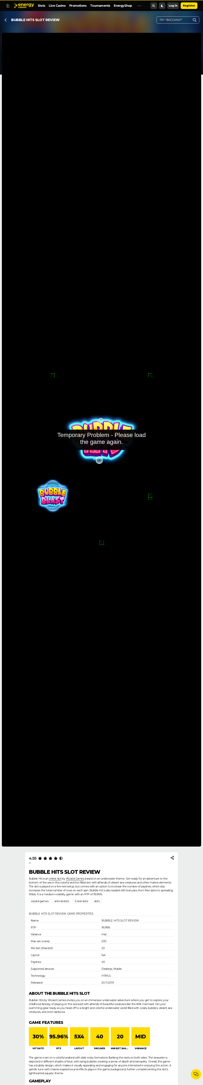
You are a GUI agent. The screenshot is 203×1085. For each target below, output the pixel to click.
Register (189, 5)
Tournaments (100, 5)
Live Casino (57, 5)
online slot (55, 878)
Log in (173, 5)
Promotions (77, 5)
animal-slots (61, 901)
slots (97, 901)
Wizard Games (75, 878)
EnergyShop (123, 5)
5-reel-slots (81, 901)
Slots (41, 5)
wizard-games (39, 901)
